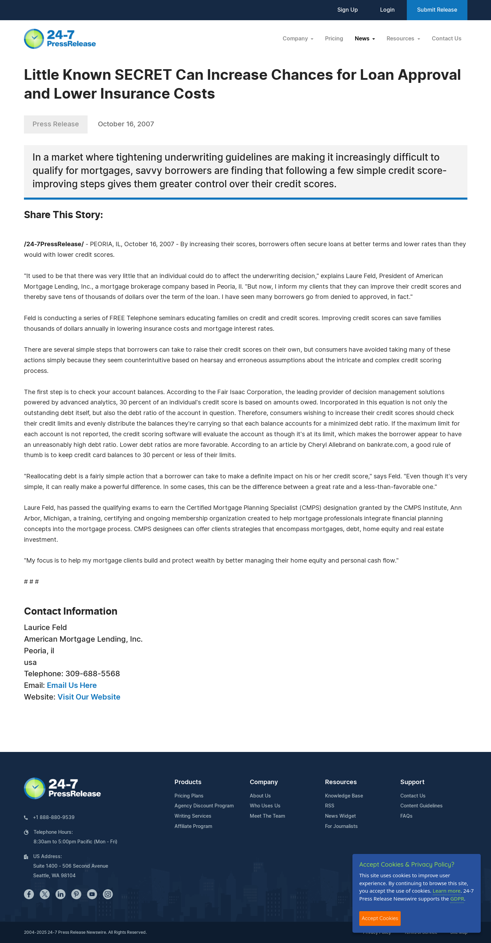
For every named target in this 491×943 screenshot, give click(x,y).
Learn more (447, 890)
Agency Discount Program (204, 806)
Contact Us (447, 38)
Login (387, 10)
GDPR (457, 898)
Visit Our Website (88, 697)
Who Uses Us (265, 806)
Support (412, 782)
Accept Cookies (380, 918)
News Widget (340, 816)
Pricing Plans (189, 796)
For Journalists (341, 826)
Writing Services (193, 816)
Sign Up (347, 10)
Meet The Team (267, 816)
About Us (260, 796)
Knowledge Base (344, 796)
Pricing (334, 38)
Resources (341, 782)
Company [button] (296, 38)
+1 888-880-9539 (54, 817)
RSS (329, 806)
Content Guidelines (421, 806)
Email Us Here (72, 685)
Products (188, 782)
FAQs (406, 816)
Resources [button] (401, 38)
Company (264, 782)
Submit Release (437, 10)
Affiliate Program (193, 826)
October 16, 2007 (126, 124)
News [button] (363, 38)
